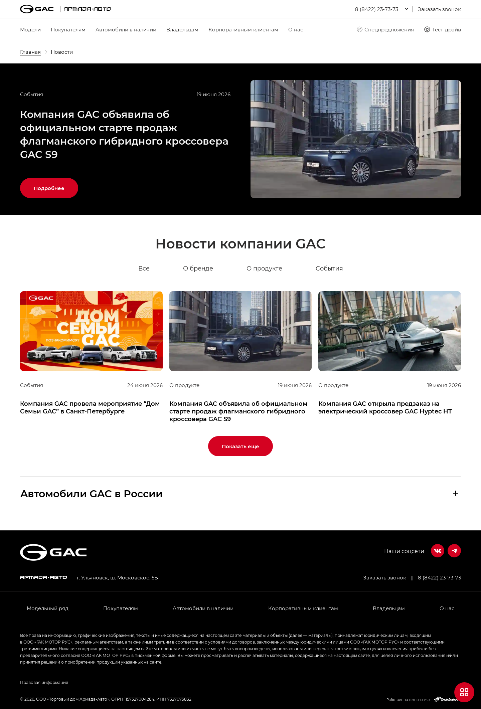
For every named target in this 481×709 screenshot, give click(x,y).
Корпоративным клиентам (243, 29)
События (329, 268)
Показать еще (240, 446)
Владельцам (182, 29)
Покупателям (68, 29)
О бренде (198, 268)
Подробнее (49, 188)
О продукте (264, 268)
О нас (295, 29)
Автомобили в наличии (126, 29)
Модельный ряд (47, 608)
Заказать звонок (439, 9)
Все (144, 268)
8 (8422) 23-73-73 (439, 577)
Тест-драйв (442, 29)
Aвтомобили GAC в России (91, 493)
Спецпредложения (385, 29)
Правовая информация (44, 682)
